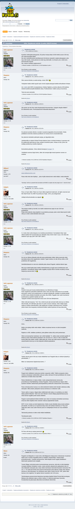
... (12, 40)
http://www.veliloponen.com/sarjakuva (30, 70)
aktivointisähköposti (10, 21)
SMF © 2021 (37, 504)
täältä (25, 87)
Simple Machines (44, 504)
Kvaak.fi (59, 3)
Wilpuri (6, 168)
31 (13, 40)
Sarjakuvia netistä (30, 49)
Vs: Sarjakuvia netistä (31, 75)
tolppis (6, 187)
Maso (5, 451)
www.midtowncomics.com (28, 173)
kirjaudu (20, 20)
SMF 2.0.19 (31, 504)
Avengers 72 (50, 149)
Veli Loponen (8, 50)
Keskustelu (66, 3)
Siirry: (49, 494)
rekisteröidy (26, 20)
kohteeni (28, 98)
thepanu (6, 75)
